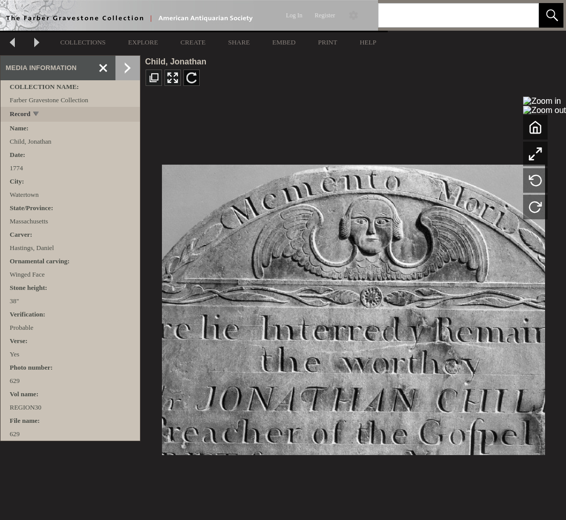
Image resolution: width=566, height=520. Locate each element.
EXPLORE (143, 42)
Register (325, 15)
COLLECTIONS (83, 42)
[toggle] (36, 115)
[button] (551, 15)
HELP (368, 42)
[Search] (446, 15)
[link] (523, 15)
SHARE (239, 42)
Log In (294, 15)
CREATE (192, 42)
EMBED (284, 42)
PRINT (328, 42)
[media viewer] (353, 307)
